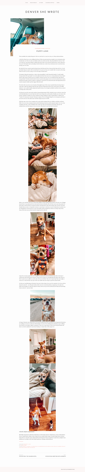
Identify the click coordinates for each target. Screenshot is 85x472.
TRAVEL (58, 2)
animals (24, 446)
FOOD (26, 2)
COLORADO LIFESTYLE (50, 2)
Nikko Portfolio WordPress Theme (68, 469)
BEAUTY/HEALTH (33, 2)
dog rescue (48, 446)
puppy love (29, 447)
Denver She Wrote (42, 11)
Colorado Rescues (42, 446)
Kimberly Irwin (23, 445)
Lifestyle (47, 48)
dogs (52, 446)
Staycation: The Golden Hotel (28, 456)
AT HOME (41, 2)
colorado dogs (34, 446)
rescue (33, 447)
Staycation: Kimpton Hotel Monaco (55, 456)
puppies (25, 447)
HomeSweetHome (40, 48)
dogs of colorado (58, 446)
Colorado (28, 446)
